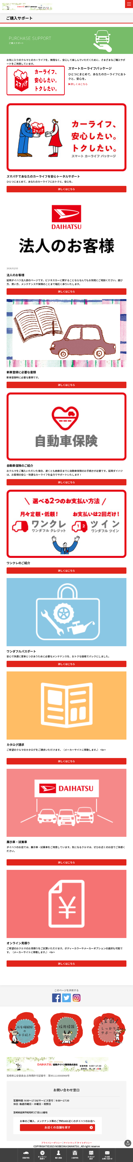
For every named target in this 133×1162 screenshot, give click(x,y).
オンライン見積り (42, 1157)
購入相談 (58, 1157)
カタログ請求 (91, 1157)
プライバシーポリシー (51, 1142)
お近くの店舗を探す (58, 1127)
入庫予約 (74, 1157)
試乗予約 (26, 1157)
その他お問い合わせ (107, 1157)
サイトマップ (70, 1142)
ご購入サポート (19, 18)
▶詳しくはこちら (78, 84)
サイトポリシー (84, 1142)
